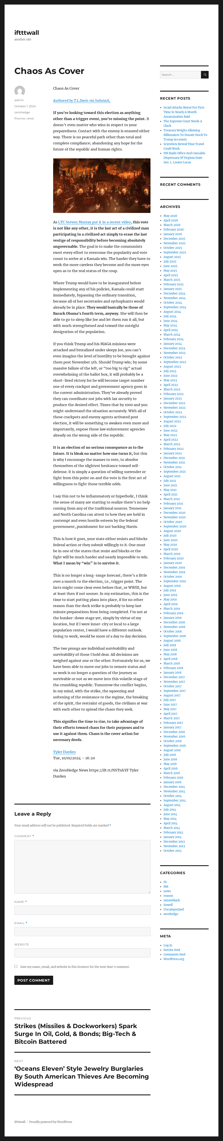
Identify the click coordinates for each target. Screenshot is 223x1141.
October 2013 (172, 851)
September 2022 (175, 417)
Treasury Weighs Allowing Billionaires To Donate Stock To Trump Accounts (185, 135)
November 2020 (175, 517)
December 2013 (174, 841)
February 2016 (173, 778)
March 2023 (172, 389)
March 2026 (172, 225)
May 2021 (170, 490)
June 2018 (170, 650)
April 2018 (170, 659)
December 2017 (174, 677)
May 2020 (170, 545)
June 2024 (170, 321)
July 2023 (170, 371)
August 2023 (172, 366)
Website (21, 944)
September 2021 (175, 471)
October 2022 (173, 412)
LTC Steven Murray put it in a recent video (94, 222)
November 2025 (175, 243)
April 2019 (171, 604)
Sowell (168, 905)
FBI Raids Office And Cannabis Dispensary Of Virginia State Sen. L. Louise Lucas (184, 157)
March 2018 (172, 663)
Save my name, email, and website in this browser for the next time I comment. (75, 967)
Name (20, 902)
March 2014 (172, 828)
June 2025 (170, 266)
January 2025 (173, 289)
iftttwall (26, 32)
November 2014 (174, 791)
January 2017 (172, 727)
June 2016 (170, 759)
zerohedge (22, 112)
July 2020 (170, 535)
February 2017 (173, 723)
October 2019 (173, 577)
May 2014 (170, 819)
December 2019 (174, 567)
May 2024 (170, 325)
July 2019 (170, 590)
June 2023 (170, 376)
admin (19, 100)
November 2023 (174, 353)
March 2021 (172, 499)
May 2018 (170, 654)
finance (19, 118)
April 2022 (171, 440)
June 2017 (170, 704)
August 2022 (172, 421)
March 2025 (172, 280)
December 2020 (174, 513)
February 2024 (174, 339)
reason (168, 896)
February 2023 (173, 394)
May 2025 (170, 271)
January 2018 (172, 672)
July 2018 (170, 645)
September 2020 (175, 526)
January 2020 (173, 563)
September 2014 (175, 800)
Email (20, 923)
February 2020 (174, 558)
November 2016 (174, 736)
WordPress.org (174, 959)
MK (166, 886)
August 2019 (172, 586)
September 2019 (175, 581)
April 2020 (171, 549)
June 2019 (170, 595)
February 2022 (174, 449)
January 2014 (172, 837)
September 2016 (175, 746)
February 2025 (174, 284)
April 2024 (171, 330)
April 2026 (171, 220)
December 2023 (174, 348)
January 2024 (173, 344)
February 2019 (173, 613)
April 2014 (170, 823)
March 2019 (172, 609)
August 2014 (172, 805)
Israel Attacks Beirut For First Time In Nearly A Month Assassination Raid (184, 112)
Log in (168, 945)
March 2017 (172, 718)
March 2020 (172, 554)
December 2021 (174, 458)
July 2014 (170, 809)
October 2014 (173, 796)
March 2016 (172, 773)
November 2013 (174, 846)
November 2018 (174, 627)
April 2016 (171, 768)
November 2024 (175, 298)
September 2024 (175, 307)
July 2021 (170, 481)
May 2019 (170, 599)
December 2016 (174, 732)
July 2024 (170, 316)
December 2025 (174, 239)
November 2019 (174, 572)
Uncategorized (174, 909)
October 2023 (173, 357)
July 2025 (170, 261)
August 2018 (172, 640)
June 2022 (170, 430)
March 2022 (172, 444)
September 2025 (175, 252)
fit (165, 882)
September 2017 (175, 691)
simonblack (172, 900)
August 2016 (172, 750)
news (30, 118)
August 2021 (172, 476)
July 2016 (170, 755)
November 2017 (174, 682)
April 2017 (170, 714)
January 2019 (173, 618)
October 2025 (173, 248)
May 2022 (170, 435)
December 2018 (174, 622)
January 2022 (173, 453)
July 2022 (170, 426)
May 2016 (170, 764)
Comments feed (174, 954)
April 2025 (171, 275)
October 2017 (173, 686)
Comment (24, 836)
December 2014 (174, 787)
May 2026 (170, 216)
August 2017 (172, 695)
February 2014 (173, 832)
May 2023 (170, 380)
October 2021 (173, 467)
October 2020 (173, 522)
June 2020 (170, 540)
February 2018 (173, 668)
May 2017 (170, 709)
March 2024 (172, 334)
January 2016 (173, 782)
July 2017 (170, 700)
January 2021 (172, 508)
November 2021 (174, 462)
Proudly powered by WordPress (50, 1122)
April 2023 (171, 385)
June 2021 (170, 485)
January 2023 (173, 398)
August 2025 (172, 257)
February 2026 (174, 229)
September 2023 (175, 362)
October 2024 (173, 302)
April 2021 (170, 494)
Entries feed (172, 950)
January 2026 (173, 234)
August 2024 (172, 312)
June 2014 (170, 814)
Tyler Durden (64, 752)
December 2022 (174, 403)
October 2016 (173, 741)
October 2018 (173, 631)
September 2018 (175, 636)
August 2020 (172, 531)
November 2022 (175, 408)
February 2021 (173, 503)
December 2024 (174, 293)
